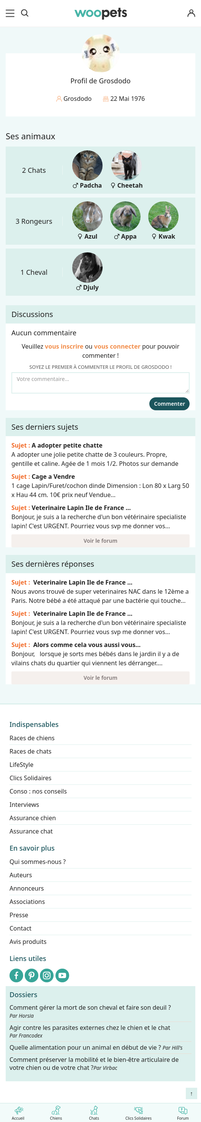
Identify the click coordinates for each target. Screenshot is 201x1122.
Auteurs (20, 875)
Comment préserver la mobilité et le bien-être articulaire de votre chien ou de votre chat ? (94, 1063)
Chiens (56, 1111)
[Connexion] (191, 13)
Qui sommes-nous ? (37, 861)
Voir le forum (100, 540)
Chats (94, 1111)
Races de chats (30, 751)
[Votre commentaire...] (100, 383)
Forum (183, 1111)
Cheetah (126, 170)
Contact (20, 928)
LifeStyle (21, 764)
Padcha (87, 170)
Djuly (87, 272)
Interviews (24, 804)
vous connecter (117, 346)
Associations (27, 901)
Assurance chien (32, 818)
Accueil (18, 1111)
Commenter (169, 403)
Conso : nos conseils (38, 791)
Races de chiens (32, 738)
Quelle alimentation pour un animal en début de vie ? (95, 1048)
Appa (125, 221)
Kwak (163, 221)
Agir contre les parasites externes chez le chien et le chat (89, 1031)
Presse (18, 915)
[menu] (11, 13)
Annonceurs (26, 888)
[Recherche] (24, 13)
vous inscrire (64, 346)
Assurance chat (31, 831)
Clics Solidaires (138, 1111)
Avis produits (27, 941)
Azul (87, 221)
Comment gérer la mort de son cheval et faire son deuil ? (90, 1011)
